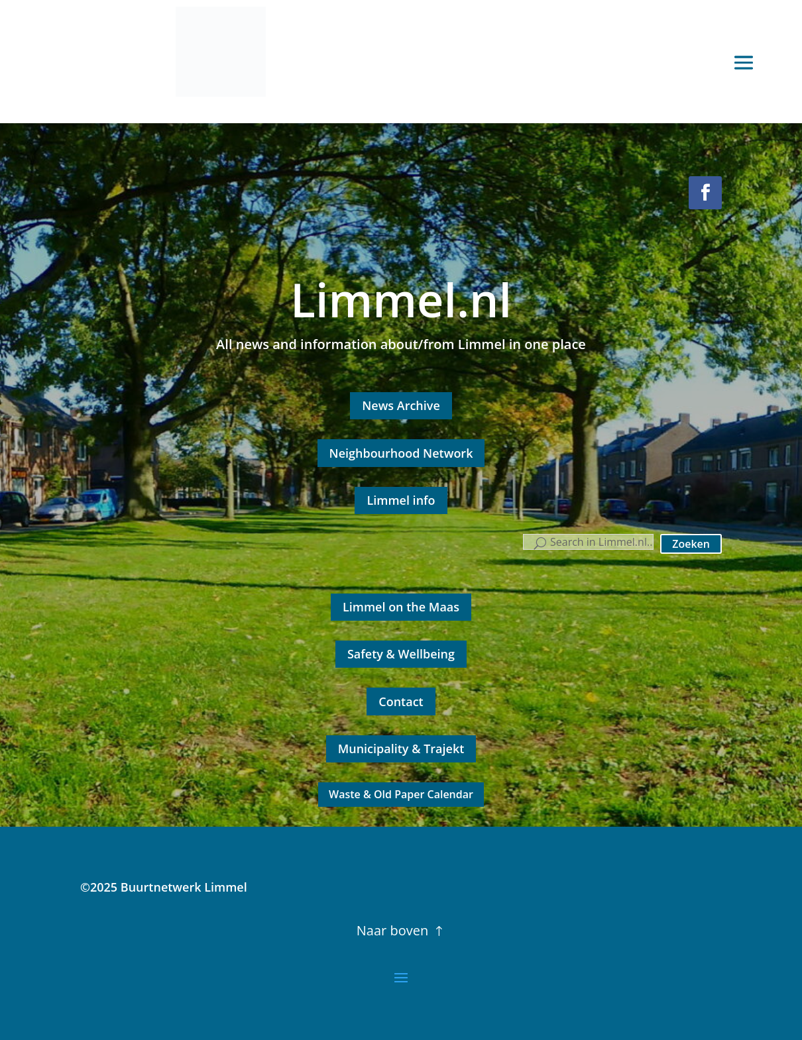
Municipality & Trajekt (401, 748)
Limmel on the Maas (401, 607)
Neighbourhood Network (401, 453)
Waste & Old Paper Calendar (401, 794)
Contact (400, 701)
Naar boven (392, 930)
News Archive (401, 405)
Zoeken (691, 544)
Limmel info (401, 500)
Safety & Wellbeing (401, 654)
